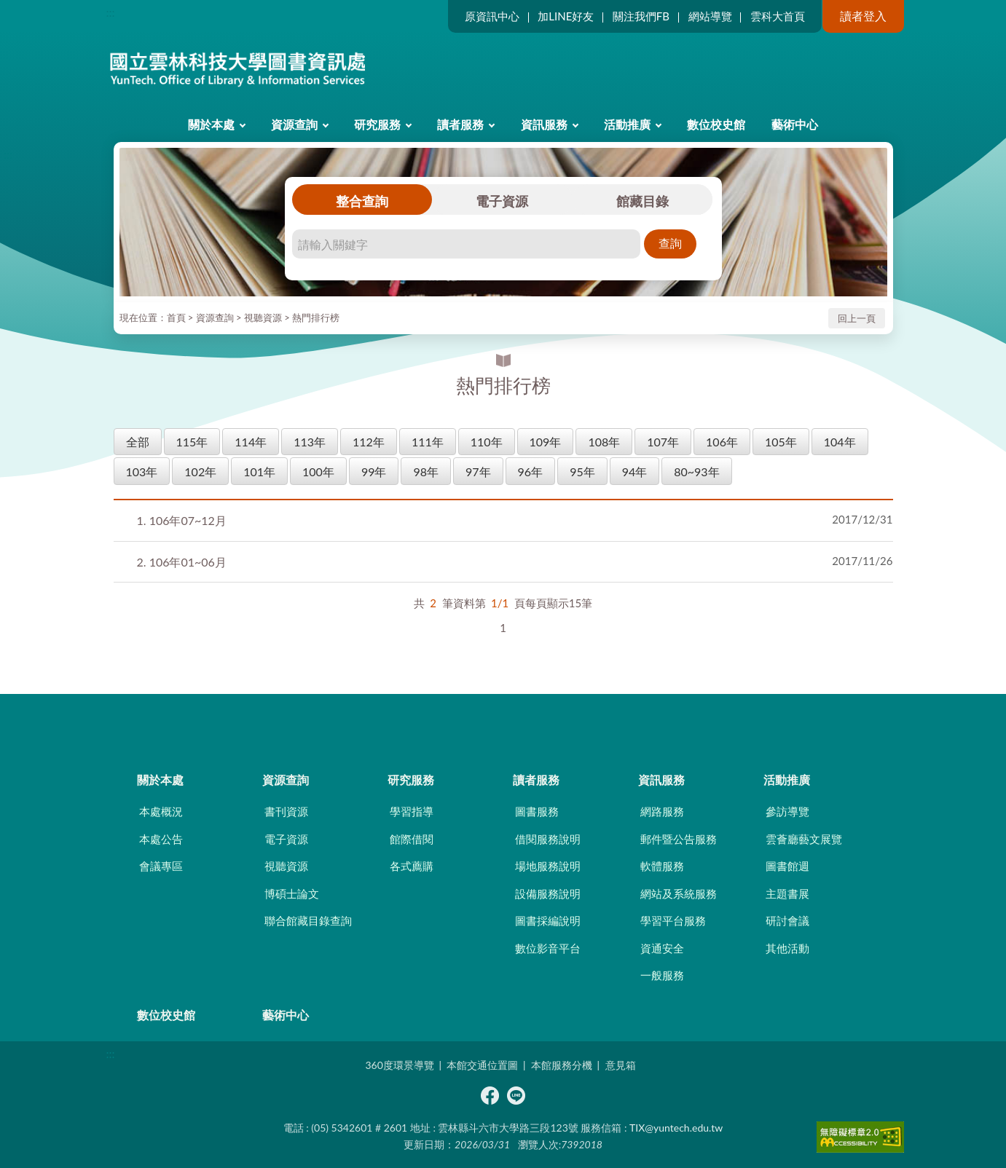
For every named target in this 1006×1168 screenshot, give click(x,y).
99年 (374, 471)
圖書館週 (787, 865)
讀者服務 (460, 124)
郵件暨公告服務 (678, 838)
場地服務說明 (548, 865)
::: (110, 12)
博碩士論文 (291, 893)
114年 (251, 442)
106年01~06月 (182, 562)
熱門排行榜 (315, 317)
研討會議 (787, 920)
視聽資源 (263, 317)
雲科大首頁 (777, 16)
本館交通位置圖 (482, 1065)
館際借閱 (411, 838)
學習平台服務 (673, 920)
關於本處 (211, 124)
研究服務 (377, 124)
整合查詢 (362, 201)
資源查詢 (294, 124)
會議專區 (161, 865)
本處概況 (161, 811)
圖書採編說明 (548, 920)
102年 (200, 471)
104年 (840, 442)
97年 (478, 471)
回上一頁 (857, 318)
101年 (259, 471)
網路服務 (662, 811)
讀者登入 (863, 16)
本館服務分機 (561, 1065)
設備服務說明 (548, 893)
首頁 (176, 317)
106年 (722, 442)
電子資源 (502, 201)
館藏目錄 (642, 201)
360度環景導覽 (399, 1065)
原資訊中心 (492, 16)
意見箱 (620, 1065)
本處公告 (161, 838)
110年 (487, 442)
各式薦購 (411, 865)
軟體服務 (662, 865)
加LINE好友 (566, 16)
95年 (582, 471)
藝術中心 (794, 124)
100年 (318, 471)
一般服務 (662, 975)
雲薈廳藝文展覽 (804, 838)
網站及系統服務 (678, 893)
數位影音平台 (548, 948)
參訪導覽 (787, 811)
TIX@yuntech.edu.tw (676, 1127)
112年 (369, 442)
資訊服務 (544, 124)
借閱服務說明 (548, 838)
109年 (546, 442)
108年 (604, 442)
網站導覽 (710, 16)
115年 (192, 442)
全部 (137, 442)
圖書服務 (537, 811)
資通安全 (662, 948)
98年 (426, 471)
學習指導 (411, 811)
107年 (663, 442)
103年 (142, 471)
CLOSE (502, 719)
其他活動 (787, 948)
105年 (781, 442)
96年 (530, 471)
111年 (428, 442)
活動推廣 (627, 124)
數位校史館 (716, 124)
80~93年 (696, 471)
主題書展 (787, 893)
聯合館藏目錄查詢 (308, 920)
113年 (310, 442)
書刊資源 (286, 811)
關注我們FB (641, 16)
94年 (635, 471)
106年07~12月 (182, 520)
